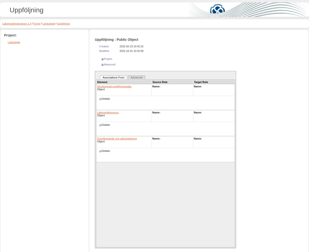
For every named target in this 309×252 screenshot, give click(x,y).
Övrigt (37, 23)
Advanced (136, 77)
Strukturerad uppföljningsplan (114, 86)
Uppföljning (63, 23)
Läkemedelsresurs (108, 112)
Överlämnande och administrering (117, 138)
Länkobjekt (48, 23)
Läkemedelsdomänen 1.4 (16, 23)
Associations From (113, 77)
